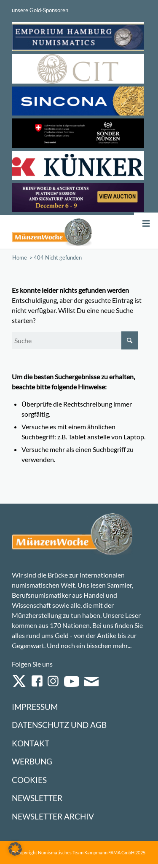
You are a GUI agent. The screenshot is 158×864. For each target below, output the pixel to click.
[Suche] (75, 340)
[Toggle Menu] (146, 224)
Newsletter (37, 798)
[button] (15, 849)
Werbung (32, 761)
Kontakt (30, 743)
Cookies (29, 780)
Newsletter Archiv (53, 816)
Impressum (35, 707)
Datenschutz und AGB (59, 725)
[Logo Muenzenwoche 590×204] (52, 232)
